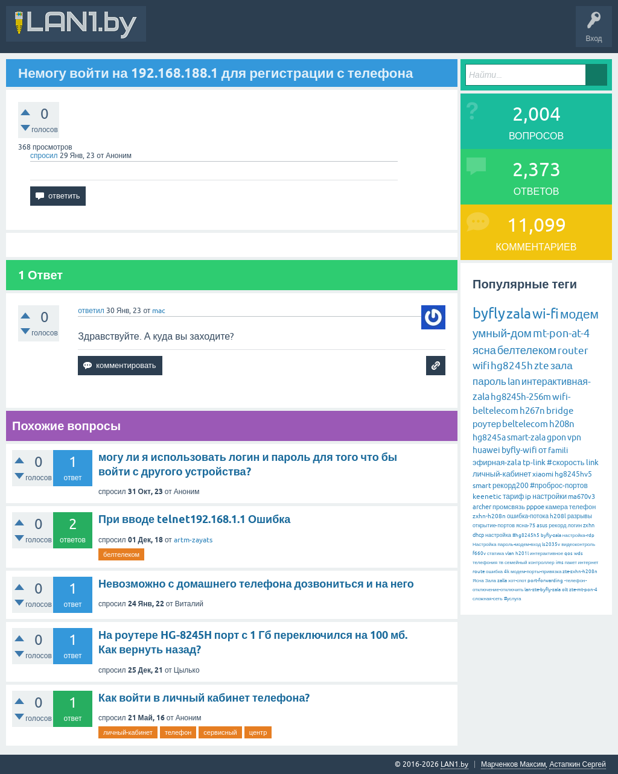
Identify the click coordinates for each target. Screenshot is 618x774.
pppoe (535, 506)
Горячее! (316, 32)
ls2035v (551, 544)
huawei (486, 450)
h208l (558, 516)
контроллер (542, 562)
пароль (489, 381)
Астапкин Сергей (577, 764)
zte (541, 366)
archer (482, 506)
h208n (562, 424)
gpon (556, 437)
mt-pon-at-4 (561, 333)
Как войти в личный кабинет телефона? (204, 697)
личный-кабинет (128, 732)
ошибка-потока (528, 516)
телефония (485, 562)
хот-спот (517, 580)
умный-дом (502, 333)
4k (506, 571)
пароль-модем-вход (519, 544)
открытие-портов (494, 525)
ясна (484, 350)
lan (514, 381)
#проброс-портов (559, 485)
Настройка (484, 544)
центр (258, 732)
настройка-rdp (578, 535)
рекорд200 (510, 485)
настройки (549, 496)
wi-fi (545, 314)
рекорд (557, 525)
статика (495, 553)
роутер (487, 424)
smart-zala (526, 437)
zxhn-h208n (489, 516)
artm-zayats (193, 540)
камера (557, 506)
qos (568, 553)
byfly (489, 313)
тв (501, 562)
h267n (532, 410)
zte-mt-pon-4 (583, 589)
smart (482, 485)
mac (158, 310)
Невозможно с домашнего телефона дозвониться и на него (256, 583)
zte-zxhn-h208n (579, 571)
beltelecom (525, 424)
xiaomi (542, 474)
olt (565, 589)
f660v (479, 553)
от (542, 450)
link (592, 462)
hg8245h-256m (521, 397)
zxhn (588, 525)
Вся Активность (182, 32)
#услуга (512, 598)
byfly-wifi (519, 450)
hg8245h (512, 366)
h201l (522, 553)
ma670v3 (581, 496)
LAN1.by (454, 764)
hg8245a (489, 437)
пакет (571, 562)
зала (561, 366)
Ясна (478, 580)
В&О (235, 32)
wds (578, 553)
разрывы (579, 516)
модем (579, 313)
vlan (509, 553)
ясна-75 (525, 525)
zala (518, 314)
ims (560, 562)
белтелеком (121, 554)
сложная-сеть (488, 598)
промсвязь (508, 506)
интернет (588, 562)
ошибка (494, 571)
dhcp (478, 535)
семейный (516, 562)
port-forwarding (545, 580)
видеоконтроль (578, 544)
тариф (513, 496)
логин (574, 525)
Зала (490, 580)
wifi (481, 366)
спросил (44, 155)
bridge (559, 410)
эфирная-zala (497, 462)
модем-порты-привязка (536, 571)
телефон (178, 732)
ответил (91, 310)
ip (528, 496)
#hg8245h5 (526, 535)
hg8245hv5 (573, 474)
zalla (502, 580)
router (573, 350)
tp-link (534, 462)
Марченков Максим (513, 764)
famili (558, 450)
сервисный (220, 732)
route (479, 571)
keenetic (487, 496)
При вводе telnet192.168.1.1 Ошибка (194, 519)
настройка (498, 535)
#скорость (565, 462)
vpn (574, 437)
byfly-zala (551, 535)
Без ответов (363, 32)
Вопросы (274, 32)
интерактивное (546, 553)
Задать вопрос (421, 32)
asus (542, 525)
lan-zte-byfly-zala (542, 589)
